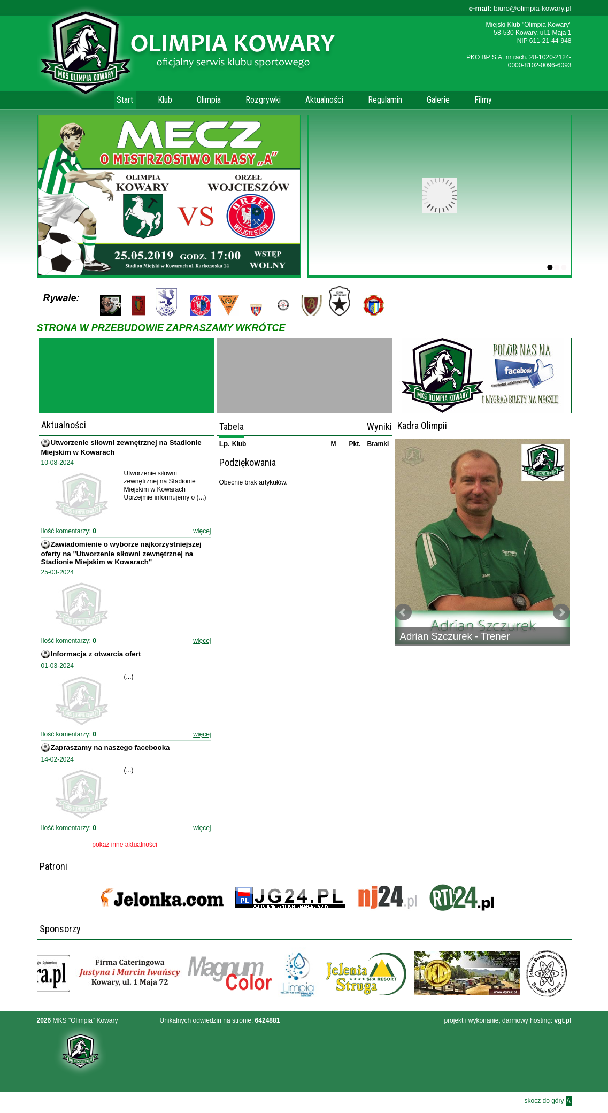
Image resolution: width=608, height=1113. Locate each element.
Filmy (483, 100)
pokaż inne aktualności (124, 844)
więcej (202, 531)
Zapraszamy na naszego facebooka (110, 747)
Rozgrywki (263, 100)
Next (561, 612)
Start (125, 100)
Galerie (438, 100)
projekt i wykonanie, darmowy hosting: (507, 1020)
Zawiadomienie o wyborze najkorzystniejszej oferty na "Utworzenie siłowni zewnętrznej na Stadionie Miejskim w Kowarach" (121, 553)
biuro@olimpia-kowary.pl (520, 8)
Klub (165, 100)
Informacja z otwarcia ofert (96, 654)
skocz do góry (547, 1101)
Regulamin (385, 100)
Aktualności (324, 100)
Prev (403, 612)
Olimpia (209, 100)
